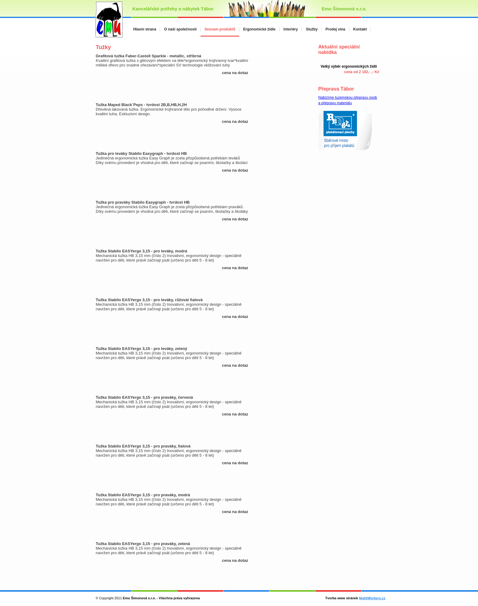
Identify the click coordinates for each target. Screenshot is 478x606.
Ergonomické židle (259, 29)
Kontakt (360, 29)
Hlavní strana (144, 29)
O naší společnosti (180, 29)
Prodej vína (335, 29)
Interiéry (291, 29)
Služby (312, 29)
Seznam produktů (220, 29)
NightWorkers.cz (372, 598)
